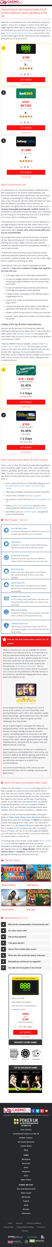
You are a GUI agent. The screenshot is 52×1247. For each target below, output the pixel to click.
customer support (30, 512)
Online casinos (31, 486)
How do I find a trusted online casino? (22, 949)
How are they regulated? (17, 937)
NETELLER (26, 1197)
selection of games (33, 495)
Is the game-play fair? (16, 943)
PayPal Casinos (16, 542)
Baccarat (36, 1081)
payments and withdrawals (21, 505)
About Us (19, 1223)
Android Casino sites (18, 583)
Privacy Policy (8, 1227)
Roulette (25, 1054)
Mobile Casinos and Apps (19, 610)
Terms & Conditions (33, 1223)
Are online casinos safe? (17, 931)
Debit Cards (26, 1193)
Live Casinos (26, 1129)
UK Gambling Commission (25, 666)
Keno (29, 817)
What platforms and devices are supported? (24, 962)
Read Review (26, 84)
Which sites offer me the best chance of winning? (26, 955)
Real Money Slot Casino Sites (20, 596)
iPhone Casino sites (17, 569)
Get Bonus (26, 79)
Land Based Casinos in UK (19, 624)
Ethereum (26, 1213)
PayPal (26, 1201)
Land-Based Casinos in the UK (26, 1133)
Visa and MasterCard (26, 1189)
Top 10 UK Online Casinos (19, 528)
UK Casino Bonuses (26, 1142)
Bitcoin (26, 1209)
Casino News (26, 1146)
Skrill (26, 1205)
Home (10, 1223)
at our (22, 825)
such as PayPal (41, 508)
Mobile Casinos (26, 1138)
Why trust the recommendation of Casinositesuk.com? (28, 924)
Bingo (23, 817)
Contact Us (41, 1227)
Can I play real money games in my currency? (24, 968)
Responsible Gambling (25, 1227)
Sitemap (25, 1231)
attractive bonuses (24, 334)
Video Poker (14, 817)
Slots (14, 1054)
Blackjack (36, 817)
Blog (26, 1150)
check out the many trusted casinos (20, 33)
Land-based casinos (16, 486)
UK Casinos (25, 788)
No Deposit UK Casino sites (20, 556)
